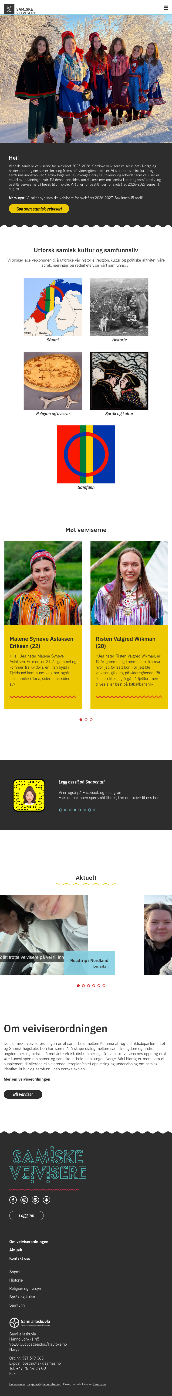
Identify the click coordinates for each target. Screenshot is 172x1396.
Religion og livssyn (25, 1288)
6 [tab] (104, 985)
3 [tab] (91, 719)
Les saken (100, 966)
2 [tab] (86, 719)
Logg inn (26, 1215)
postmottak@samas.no (42, 1363)
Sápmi (14, 1271)
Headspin (99, 1384)
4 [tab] (93, 985)
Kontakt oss (19, 1258)
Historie (16, 1280)
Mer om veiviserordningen (27, 1079)
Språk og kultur (22, 1296)
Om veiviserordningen (28, 1241)
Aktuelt (15, 1250)
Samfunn (17, 1305)
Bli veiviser (23, 1094)
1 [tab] (81, 719)
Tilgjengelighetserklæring (44, 1384)
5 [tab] (99, 985)
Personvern (17, 1384)
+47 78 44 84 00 (31, 1368)
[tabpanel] (43, 625)
